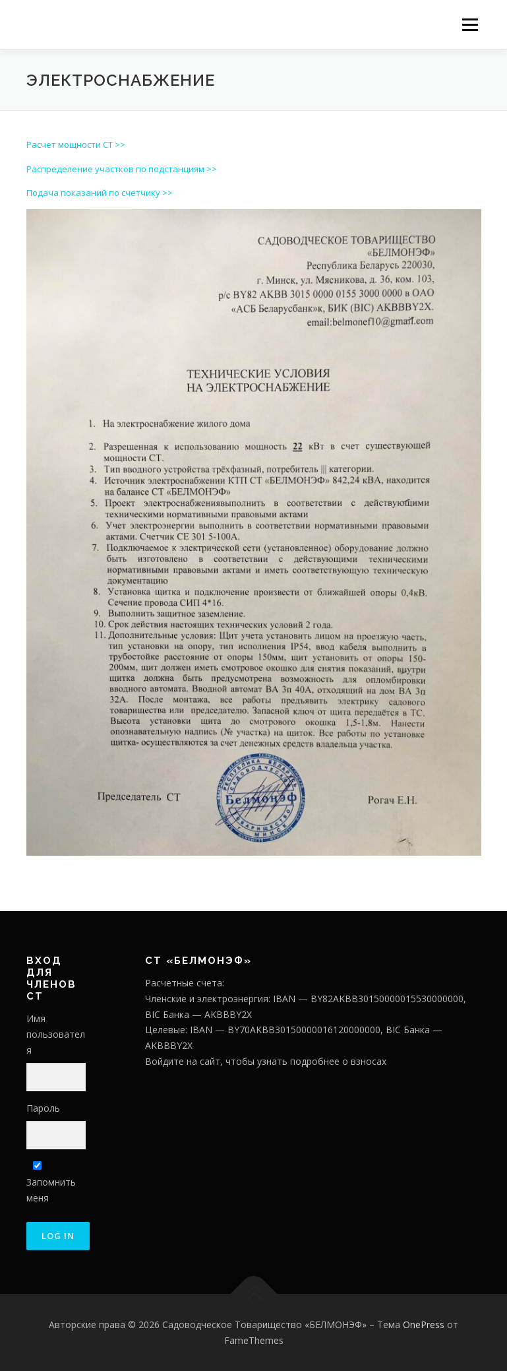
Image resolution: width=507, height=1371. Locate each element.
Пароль (43, 1108)
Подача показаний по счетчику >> (99, 193)
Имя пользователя (55, 1034)
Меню (469, 24)
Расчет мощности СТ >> (75, 144)
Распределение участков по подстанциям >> (121, 169)
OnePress (423, 1324)
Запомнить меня (51, 1182)
